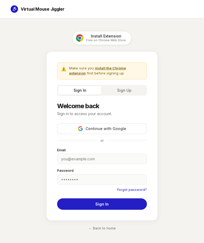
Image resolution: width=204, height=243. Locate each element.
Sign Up (124, 90)
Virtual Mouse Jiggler (37, 9)
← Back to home (102, 228)
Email (61, 150)
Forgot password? (132, 189)
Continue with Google (102, 128)
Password (65, 170)
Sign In (80, 90)
